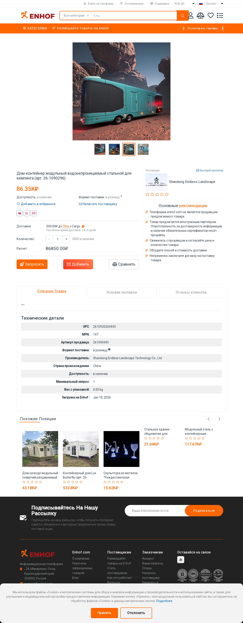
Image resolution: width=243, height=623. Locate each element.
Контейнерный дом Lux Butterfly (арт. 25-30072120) (79, 477)
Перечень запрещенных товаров (82, 568)
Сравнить (123, 264)
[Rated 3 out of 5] (33, 482)
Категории (35, 28)
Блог (75, 577)
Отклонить (136, 613)
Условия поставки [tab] (121, 292)
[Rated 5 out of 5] (41, 482)
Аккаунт (148, 558)
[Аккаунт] (190, 16)
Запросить (32, 264)
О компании (80, 558)
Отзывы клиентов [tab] (191, 292)
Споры (147, 568)
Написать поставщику (98, 204)
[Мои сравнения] (200, 16)
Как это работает (119, 577)
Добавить (78, 264)
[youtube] (180, 559)
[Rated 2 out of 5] (28, 482)
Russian (211, 3)
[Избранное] (211, 16)
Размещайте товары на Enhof (80, 28)
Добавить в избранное (36, 204)
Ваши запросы (152, 563)
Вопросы (113, 582)
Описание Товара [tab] (51, 291)
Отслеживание (132, 3)
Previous (208, 419)
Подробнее (164, 601)
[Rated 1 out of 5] (24, 482)
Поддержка (159, 3)
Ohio (66, 226)
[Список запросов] (220, 16)
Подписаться (204, 510)
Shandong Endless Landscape (192, 182)
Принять (104, 613)
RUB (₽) (179, 3)
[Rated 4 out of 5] (37, 482)
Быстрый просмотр (209, 170)
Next (219, 419)
